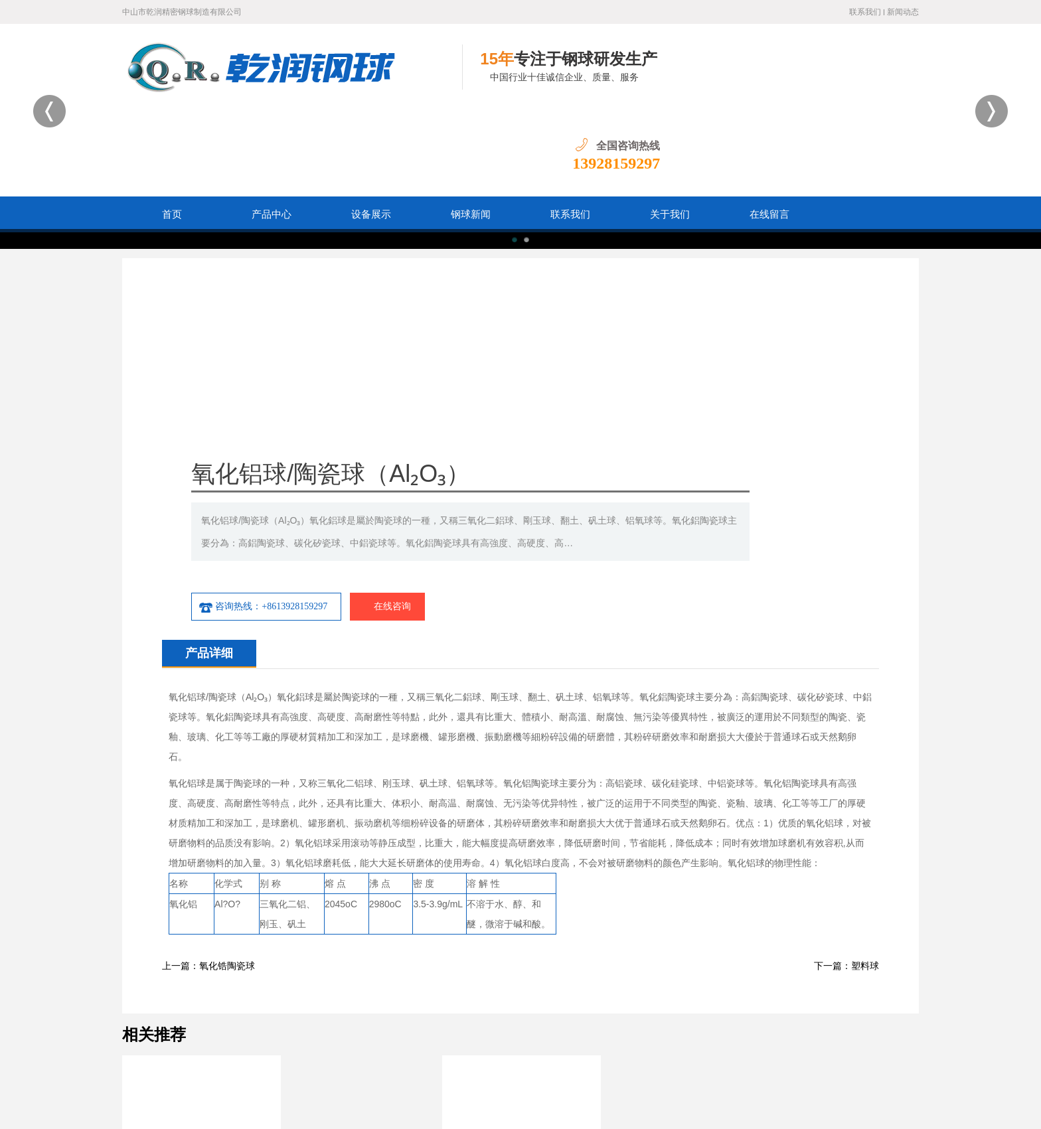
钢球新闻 (471, 128)
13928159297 (875, 77)
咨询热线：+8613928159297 (559, 370)
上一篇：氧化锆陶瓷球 (208, 730)
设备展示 (371, 128)
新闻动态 (903, 12)
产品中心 (271, 128)
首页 (172, 128)
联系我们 (865, 12)
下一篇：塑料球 (846, 730)
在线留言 (769, 128)
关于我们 (670, 128)
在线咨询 (680, 370)
